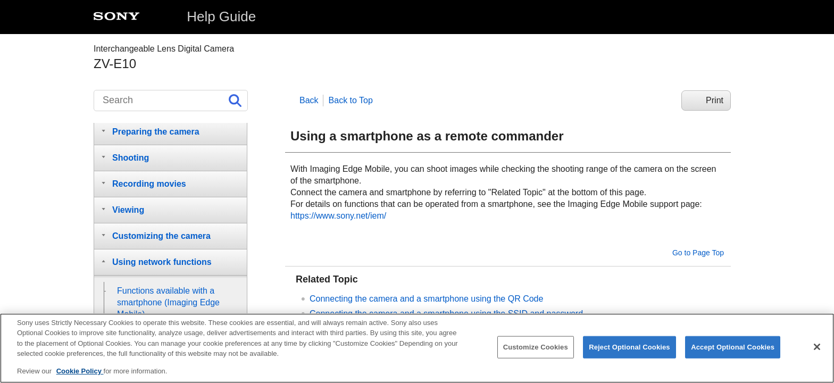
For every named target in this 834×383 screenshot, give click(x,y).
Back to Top (351, 100)
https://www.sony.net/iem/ (338, 215)
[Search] (171, 100)
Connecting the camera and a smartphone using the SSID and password (446, 313)
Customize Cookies (535, 353)
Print (714, 100)
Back (309, 100)
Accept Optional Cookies (732, 353)
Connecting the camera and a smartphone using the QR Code (426, 298)
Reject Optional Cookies (629, 353)
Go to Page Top (698, 252)
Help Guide (221, 16)
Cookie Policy (80, 377)
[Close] (817, 353)
